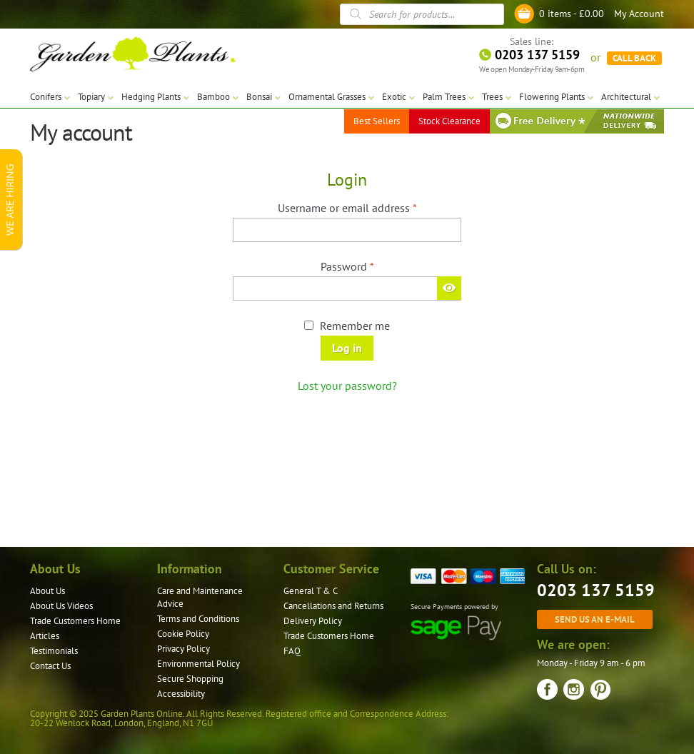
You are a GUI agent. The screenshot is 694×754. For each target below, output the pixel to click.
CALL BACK (634, 57)
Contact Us (50, 666)
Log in (347, 348)
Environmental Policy (198, 664)
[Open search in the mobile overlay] (422, 14)
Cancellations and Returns (333, 606)
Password (369, 265)
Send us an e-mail (595, 619)
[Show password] (449, 287)
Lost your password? (347, 385)
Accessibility (181, 694)
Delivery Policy (312, 621)
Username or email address (369, 207)
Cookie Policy (183, 634)
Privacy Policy (183, 649)
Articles (44, 636)
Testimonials (54, 651)
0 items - (571, 13)
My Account (639, 13)
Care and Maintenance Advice (200, 597)
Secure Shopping (190, 679)
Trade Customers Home (75, 621)
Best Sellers (376, 121)
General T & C (310, 591)
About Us (47, 591)
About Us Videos (61, 606)
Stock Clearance (449, 121)
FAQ (292, 651)
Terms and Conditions (198, 619)
